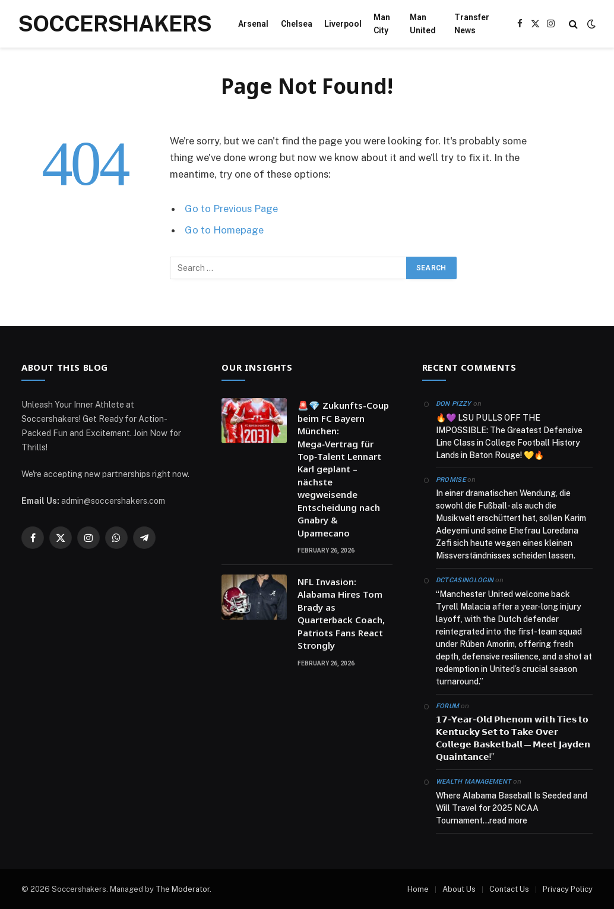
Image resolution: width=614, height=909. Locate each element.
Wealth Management (474, 781)
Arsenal (253, 24)
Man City (382, 23)
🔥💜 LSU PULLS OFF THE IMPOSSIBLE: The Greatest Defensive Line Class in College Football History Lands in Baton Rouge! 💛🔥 (509, 436)
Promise (451, 480)
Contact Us (509, 889)
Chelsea (296, 24)
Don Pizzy (453, 404)
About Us (459, 889)
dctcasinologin (465, 580)
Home (418, 889)
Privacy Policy (568, 889)
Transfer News (471, 23)
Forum (448, 706)
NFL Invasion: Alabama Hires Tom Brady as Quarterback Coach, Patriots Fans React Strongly (341, 613)
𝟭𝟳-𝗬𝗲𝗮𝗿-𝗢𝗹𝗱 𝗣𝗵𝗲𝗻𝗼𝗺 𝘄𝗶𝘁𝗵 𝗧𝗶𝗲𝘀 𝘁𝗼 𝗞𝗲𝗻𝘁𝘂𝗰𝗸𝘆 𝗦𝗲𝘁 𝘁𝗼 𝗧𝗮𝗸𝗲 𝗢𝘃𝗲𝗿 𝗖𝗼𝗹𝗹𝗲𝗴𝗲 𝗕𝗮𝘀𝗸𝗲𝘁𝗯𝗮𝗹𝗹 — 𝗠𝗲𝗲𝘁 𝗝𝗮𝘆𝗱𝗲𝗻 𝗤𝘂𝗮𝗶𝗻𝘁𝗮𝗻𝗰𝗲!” (513, 738)
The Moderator (183, 889)
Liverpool (343, 24)
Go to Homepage (224, 230)
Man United (423, 23)
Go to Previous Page (231, 208)
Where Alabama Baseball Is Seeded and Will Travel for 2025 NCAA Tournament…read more (511, 808)
